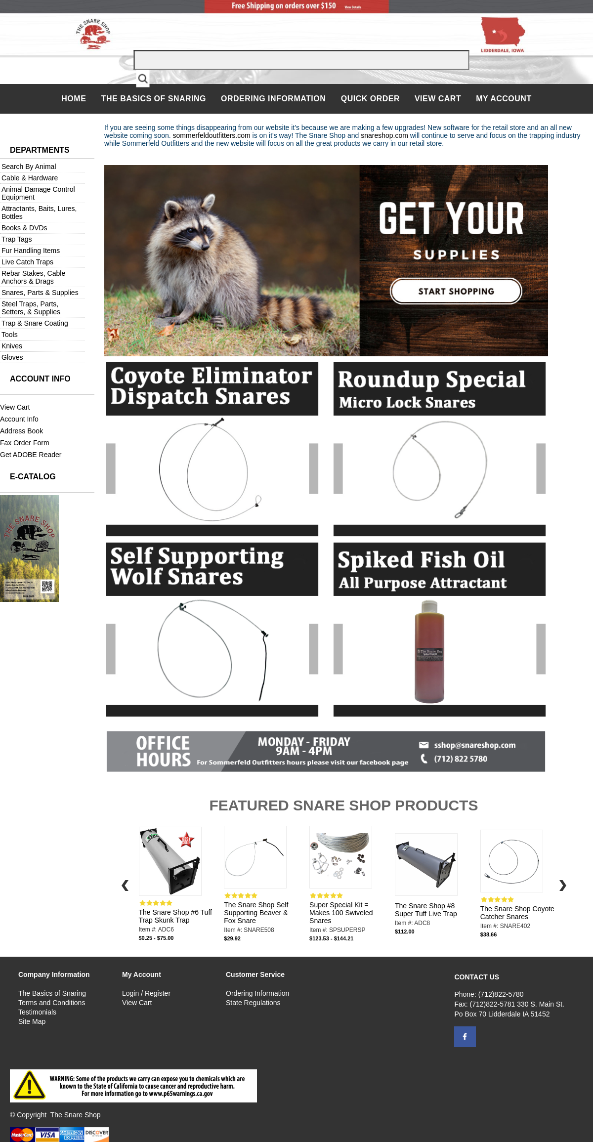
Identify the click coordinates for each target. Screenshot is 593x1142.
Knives (11, 346)
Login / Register (146, 993)
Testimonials (37, 1012)
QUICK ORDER (370, 98)
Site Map (31, 1021)
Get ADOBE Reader (31, 455)
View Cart (438, 98)
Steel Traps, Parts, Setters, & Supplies (30, 308)
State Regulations (253, 1003)
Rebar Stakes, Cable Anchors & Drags (33, 277)
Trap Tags (16, 239)
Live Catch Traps (27, 262)
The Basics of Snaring (153, 98)
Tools (9, 334)
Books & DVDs (24, 228)
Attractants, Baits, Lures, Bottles (39, 212)
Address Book (21, 431)
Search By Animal (28, 166)
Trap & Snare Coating (34, 323)
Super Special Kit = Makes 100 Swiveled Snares (341, 913)
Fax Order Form (24, 443)
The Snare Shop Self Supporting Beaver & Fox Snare (256, 913)
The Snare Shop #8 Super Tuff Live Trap (426, 910)
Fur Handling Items (30, 250)
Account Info (19, 419)
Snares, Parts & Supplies (40, 292)
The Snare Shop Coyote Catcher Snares (517, 913)
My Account (504, 98)
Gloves (12, 357)
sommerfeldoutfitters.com (212, 135)
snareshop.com (384, 135)
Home (74, 98)
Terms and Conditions (51, 1003)
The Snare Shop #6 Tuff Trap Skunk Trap (175, 916)
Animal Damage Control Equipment (38, 193)
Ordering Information (274, 98)
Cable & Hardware (29, 178)
